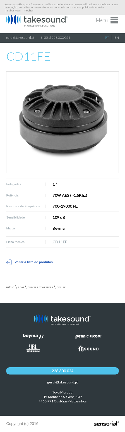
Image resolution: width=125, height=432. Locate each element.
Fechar (29, 10)
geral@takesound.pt (20, 37)
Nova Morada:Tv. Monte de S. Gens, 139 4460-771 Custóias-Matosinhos (63, 396)
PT (107, 37)
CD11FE (59, 241)
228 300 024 (62, 370)
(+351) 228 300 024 (55, 37)
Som (21, 287)
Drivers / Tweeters (40, 287)
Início (10, 287)
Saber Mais (14, 10)
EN (116, 37)
